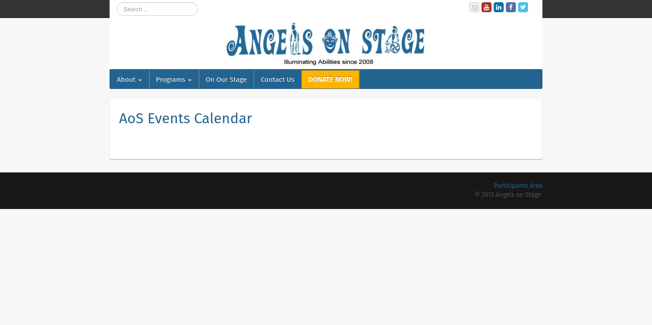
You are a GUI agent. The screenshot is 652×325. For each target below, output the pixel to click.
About (129, 79)
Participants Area (518, 186)
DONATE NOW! (330, 79)
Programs (174, 79)
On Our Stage (226, 79)
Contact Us (277, 79)
